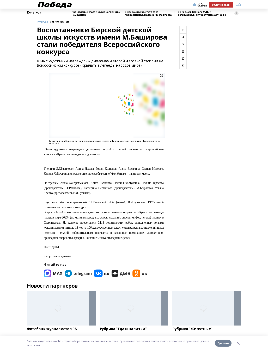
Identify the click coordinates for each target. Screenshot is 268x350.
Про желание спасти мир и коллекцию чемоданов (96, 13)
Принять (223, 343)
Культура (34, 12)
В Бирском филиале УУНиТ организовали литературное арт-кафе (202, 13)
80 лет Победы (221, 4)
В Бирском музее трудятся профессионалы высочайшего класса (148, 13)
